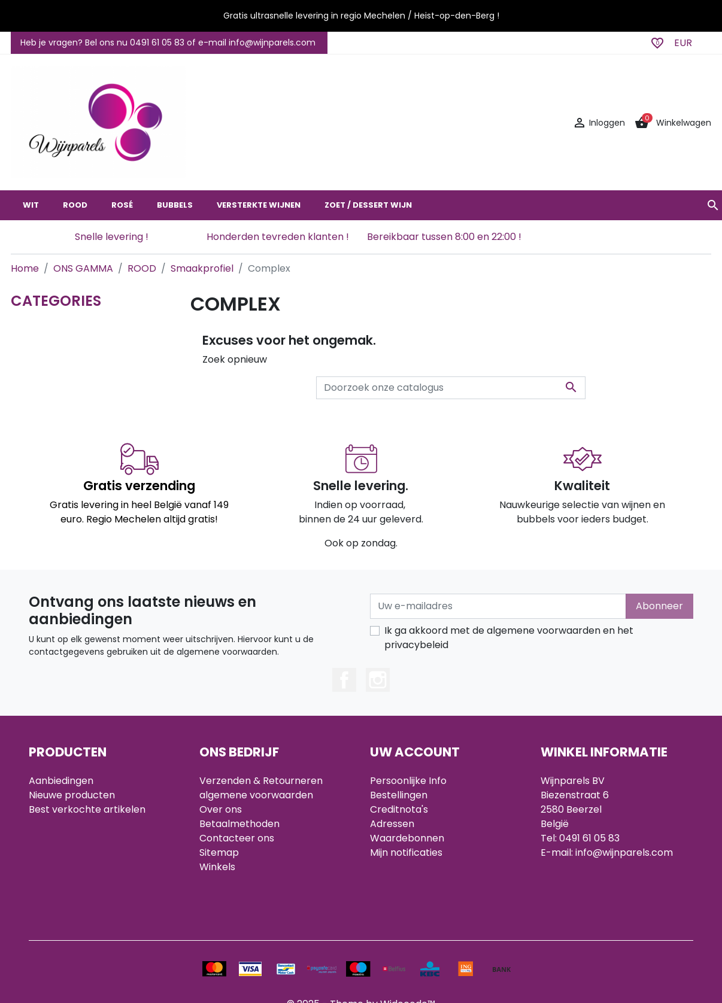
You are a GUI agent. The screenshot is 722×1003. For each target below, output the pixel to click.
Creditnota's (399, 809)
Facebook (344, 680)
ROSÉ (122, 205)
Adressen (392, 824)
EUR (683, 43)
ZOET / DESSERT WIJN (368, 205)
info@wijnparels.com (624, 852)
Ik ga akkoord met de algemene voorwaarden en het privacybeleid (508, 638)
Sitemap (219, 852)
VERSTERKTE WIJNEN (259, 205)
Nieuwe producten (72, 795)
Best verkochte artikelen (87, 809)
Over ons (220, 809)
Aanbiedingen (61, 781)
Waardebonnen (407, 838)
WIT (31, 205)
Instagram (378, 680)
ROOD (75, 205)
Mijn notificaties (406, 852)
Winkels (217, 867)
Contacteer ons (236, 838)
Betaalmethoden (239, 824)
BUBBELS (175, 205)
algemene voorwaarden (256, 795)
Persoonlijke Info (408, 781)
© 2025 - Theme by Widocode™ (361, 957)
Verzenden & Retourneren (261, 781)
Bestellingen (398, 795)
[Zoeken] (451, 387)
